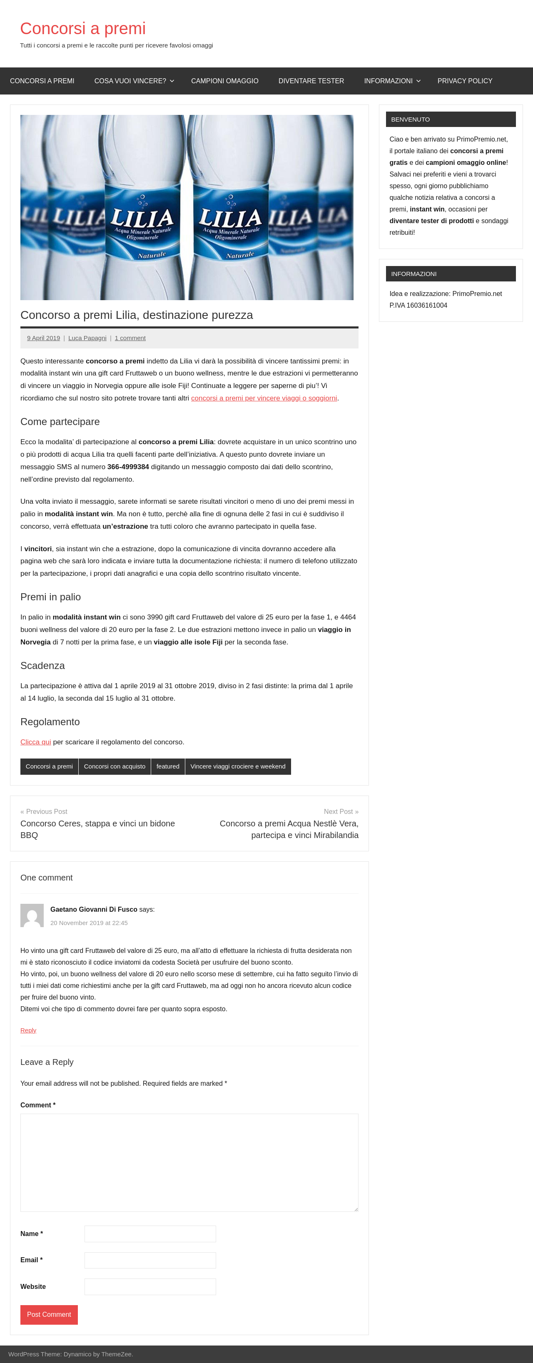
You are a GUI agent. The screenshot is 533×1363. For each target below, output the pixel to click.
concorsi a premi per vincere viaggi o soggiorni (264, 398)
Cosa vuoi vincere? (135, 81)
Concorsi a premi (83, 28)
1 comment (130, 337)
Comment (37, 1105)
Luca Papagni (87, 337)
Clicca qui (35, 742)
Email (31, 1260)
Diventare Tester (311, 81)
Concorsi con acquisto (115, 766)
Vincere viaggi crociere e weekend (238, 766)
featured (168, 766)
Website (33, 1286)
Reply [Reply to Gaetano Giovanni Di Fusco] (28, 1030)
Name (31, 1233)
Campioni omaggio (225, 81)
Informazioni (392, 81)
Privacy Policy (465, 81)
